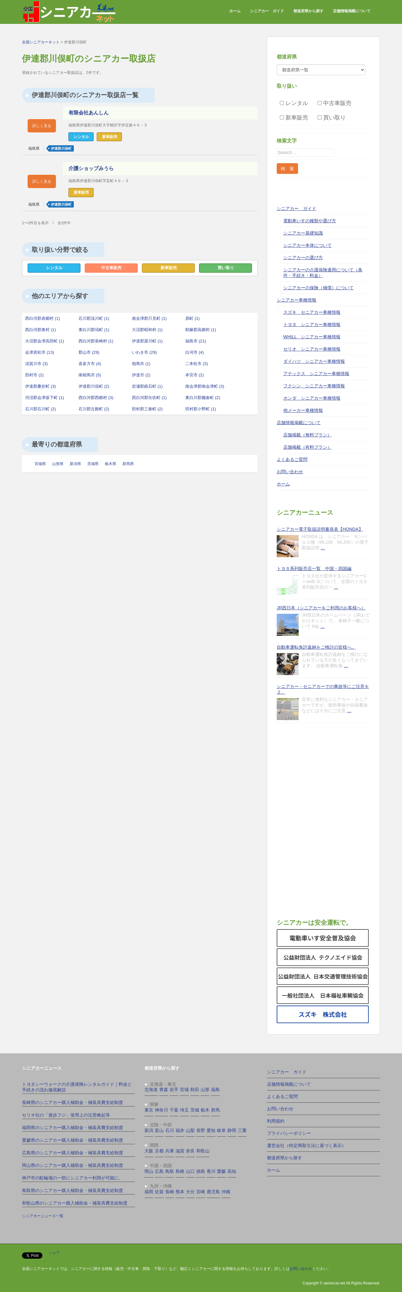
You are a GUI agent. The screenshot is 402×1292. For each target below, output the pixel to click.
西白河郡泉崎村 (96, 341)
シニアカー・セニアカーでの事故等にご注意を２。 (323, 689)
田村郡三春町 (147, 409)
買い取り (226, 268)
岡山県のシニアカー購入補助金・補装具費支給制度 (72, 1165)
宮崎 (200, 1191)
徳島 (200, 1171)
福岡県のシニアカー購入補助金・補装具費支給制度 (72, 1127)
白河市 (194, 352)
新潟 (148, 1130)
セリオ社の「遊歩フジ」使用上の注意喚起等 (66, 1114)
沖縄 (225, 1191)
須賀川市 (36, 363)
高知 (231, 1171)
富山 (159, 1130)
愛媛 (221, 1171)
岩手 (174, 1089)
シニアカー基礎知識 (303, 233)
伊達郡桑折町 (40, 386)
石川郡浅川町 (94, 318)
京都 (159, 1150)
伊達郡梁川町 (147, 341)
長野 (200, 1130)
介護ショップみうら (92, 168)
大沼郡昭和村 (147, 329)
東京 (148, 1109)
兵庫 (169, 1150)
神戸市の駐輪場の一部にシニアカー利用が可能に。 (72, 1177)
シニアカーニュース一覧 (42, 1216)
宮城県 (40, 464)
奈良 (190, 1150)
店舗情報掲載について (352, 11)
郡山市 (89, 352)
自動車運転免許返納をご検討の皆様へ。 (316, 647)
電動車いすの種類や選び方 (309, 220)
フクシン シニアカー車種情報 (314, 385)
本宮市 (194, 375)
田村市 (34, 375)
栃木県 (110, 464)
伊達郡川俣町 (61, 148)
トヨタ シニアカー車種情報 (311, 324)
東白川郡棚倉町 (202, 397)
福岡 (148, 1191)
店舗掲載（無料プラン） (307, 434)
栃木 (205, 1109)
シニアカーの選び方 (303, 257)
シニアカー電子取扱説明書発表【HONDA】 (320, 529)
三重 (242, 1130)
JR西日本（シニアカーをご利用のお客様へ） (321, 607)
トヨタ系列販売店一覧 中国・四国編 (314, 568)
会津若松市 (39, 352)
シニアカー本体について (307, 245)
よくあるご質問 (292, 459)
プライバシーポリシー (289, 1133)
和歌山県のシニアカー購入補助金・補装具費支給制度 (75, 1203)
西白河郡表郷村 (42, 318)
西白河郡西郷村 (96, 397)
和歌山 (202, 1150)
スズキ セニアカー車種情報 (311, 312)
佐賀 (159, 1191)
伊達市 (141, 375)
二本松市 (196, 363)
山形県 (57, 464)
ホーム (235, 11)
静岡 (231, 1130)
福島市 (195, 341)
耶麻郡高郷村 (200, 329)
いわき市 (144, 352)
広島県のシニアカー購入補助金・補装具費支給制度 (72, 1152)
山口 (190, 1171)
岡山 (148, 1171)
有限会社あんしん (89, 113)
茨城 (194, 1109)
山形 (205, 1089)
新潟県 (75, 464)
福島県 (34, 148)
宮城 (184, 1089)
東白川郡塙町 (94, 329)
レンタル (54, 268)
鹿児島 (213, 1191)
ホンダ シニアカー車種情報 (311, 398)
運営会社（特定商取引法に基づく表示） (306, 1145)
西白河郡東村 (40, 329)
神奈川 (161, 1109)
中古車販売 (111, 268)
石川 (169, 1130)
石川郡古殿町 (94, 409)
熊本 (180, 1191)
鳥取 (169, 1171)
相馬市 (141, 363)
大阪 (148, 1150)
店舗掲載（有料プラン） (307, 447)
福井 (180, 1130)
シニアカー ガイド (267, 11)
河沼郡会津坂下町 (44, 397)
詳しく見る (41, 126)
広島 (159, 1171)
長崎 (169, 1191)
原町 (192, 318)
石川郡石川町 (40, 409)
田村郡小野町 (200, 409)
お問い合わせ (290, 471)
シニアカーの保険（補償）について (318, 287)
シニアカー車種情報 (296, 299)
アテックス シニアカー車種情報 (316, 373)
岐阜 (221, 1130)
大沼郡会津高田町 (44, 341)
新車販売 (168, 268)
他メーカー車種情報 (303, 410)
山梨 (190, 1130)
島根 (180, 1171)
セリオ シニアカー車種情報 (311, 349)
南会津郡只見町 (149, 318)
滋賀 (180, 1150)
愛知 (211, 1130)
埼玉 (184, 1109)
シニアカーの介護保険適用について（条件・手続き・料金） (322, 272)
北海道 (151, 1089)
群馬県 (128, 464)
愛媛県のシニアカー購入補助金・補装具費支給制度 (72, 1140)
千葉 (174, 1109)
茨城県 (93, 464)
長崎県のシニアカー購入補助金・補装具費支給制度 (72, 1102)
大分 (190, 1191)
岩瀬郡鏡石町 (147, 386)
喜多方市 (90, 363)
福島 (215, 1089)
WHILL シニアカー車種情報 (311, 336)
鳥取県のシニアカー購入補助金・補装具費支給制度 (72, 1190)
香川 (211, 1171)
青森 (163, 1089)
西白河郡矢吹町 (149, 397)
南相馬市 (90, 375)
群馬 (215, 1109)
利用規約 (276, 1120)
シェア (54, 1252)
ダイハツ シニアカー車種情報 (314, 361)
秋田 (194, 1089)
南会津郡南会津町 (204, 386)
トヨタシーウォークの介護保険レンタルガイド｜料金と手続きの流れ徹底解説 (77, 1087)
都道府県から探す (308, 11)
